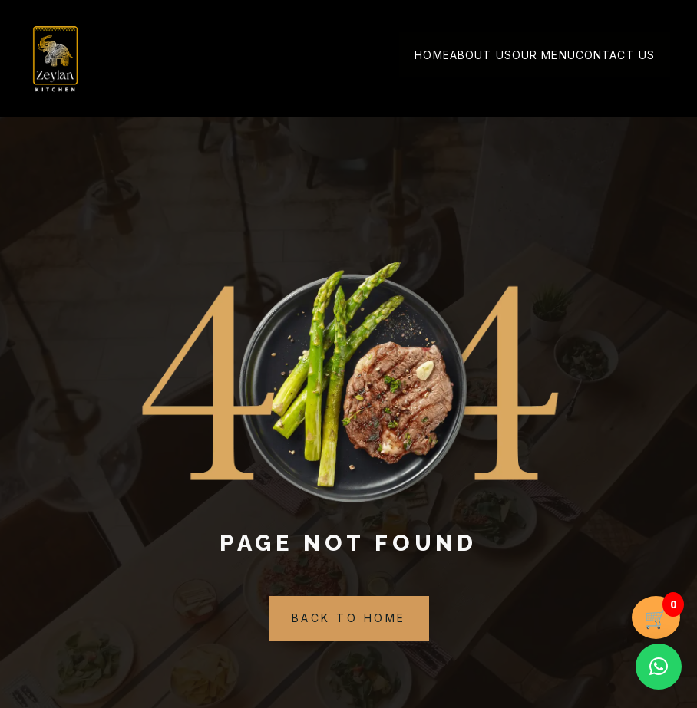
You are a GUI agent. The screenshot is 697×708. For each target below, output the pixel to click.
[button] (659, 667)
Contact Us (615, 55)
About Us (481, 55)
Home (432, 55)
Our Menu (544, 55)
